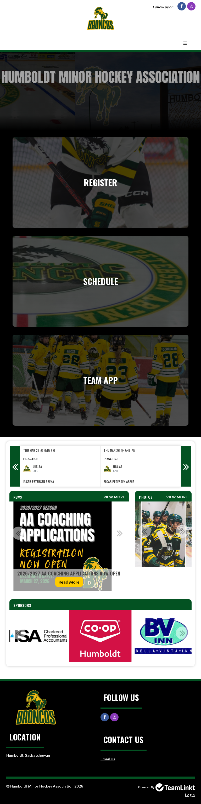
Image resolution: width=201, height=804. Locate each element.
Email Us (107, 759)
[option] (60, 466)
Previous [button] (15, 466)
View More (114, 497)
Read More (69, 581)
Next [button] (186, 466)
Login (190, 794)
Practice (30, 458)
